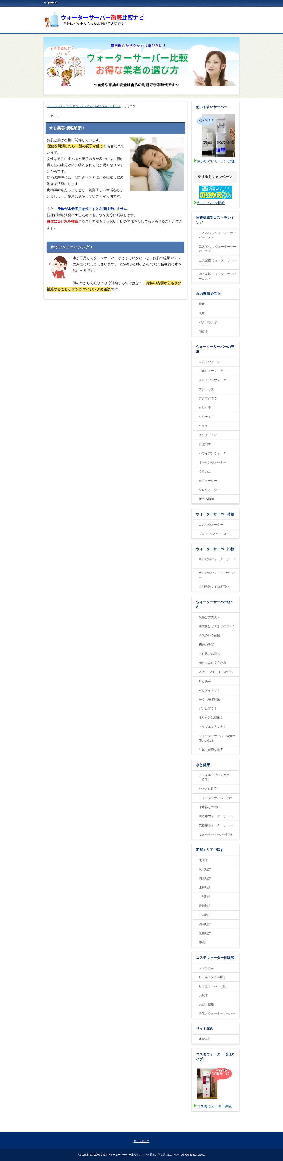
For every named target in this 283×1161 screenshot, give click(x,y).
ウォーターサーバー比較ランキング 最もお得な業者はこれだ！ (84, 106)
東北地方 (205, 869)
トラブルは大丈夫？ (212, 726)
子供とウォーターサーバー (217, 1013)
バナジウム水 (208, 322)
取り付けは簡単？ (211, 717)
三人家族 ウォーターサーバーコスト (217, 262)
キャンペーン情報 (211, 203)
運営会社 (205, 1039)
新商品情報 (206, 499)
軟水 (202, 304)
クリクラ (205, 407)
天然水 (203, 995)
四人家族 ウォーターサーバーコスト (217, 276)
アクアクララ (208, 398)
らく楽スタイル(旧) (212, 977)
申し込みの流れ (209, 653)
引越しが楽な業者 (211, 749)
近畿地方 (205, 906)
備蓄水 (203, 331)
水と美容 (205, 681)
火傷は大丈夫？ (209, 617)
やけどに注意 (208, 788)
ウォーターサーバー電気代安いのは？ (217, 738)
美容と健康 (206, 1004)
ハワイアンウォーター (214, 453)
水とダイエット (209, 690)
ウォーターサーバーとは (215, 798)
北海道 (203, 860)
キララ (203, 426)
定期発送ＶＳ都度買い (214, 586)
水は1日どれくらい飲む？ (216, 672)
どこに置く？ (208, 708)
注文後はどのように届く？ (217, 626)
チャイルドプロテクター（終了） (215, 777)
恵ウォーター (208, 480)
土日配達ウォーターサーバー (217, 575)
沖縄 (202, 942)
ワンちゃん (206, 968)
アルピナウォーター (212, 371)
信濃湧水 (205, 444)
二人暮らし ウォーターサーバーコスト (217, 249)
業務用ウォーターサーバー (217, 825)
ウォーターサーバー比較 (215, 834)
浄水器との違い (209, 807)
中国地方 (205, 915)
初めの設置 (206, 644)
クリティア (206, 416)
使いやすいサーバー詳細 (216, 161)
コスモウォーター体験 (214, 1106)
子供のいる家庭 (209, 635)
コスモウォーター (211, 362)
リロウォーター (209, 490)
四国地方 (205, 924)
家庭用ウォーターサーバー (217, 816)
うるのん (205, 471)
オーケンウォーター (212, 462)
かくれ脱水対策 (209, 699)
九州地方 (205, 933)
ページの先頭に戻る (223, 1127)
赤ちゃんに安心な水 (212, 662)
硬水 (202, 313)
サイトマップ (227, 2)
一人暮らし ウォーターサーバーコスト (217, 235)
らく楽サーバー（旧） (214, 986)
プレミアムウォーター (214, 380)
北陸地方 (205, 887)
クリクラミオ (208, 435)
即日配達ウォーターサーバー (217, 561)
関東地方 (205, 878)
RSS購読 (203, 2)
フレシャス (206, 389)
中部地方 (205, 896)
